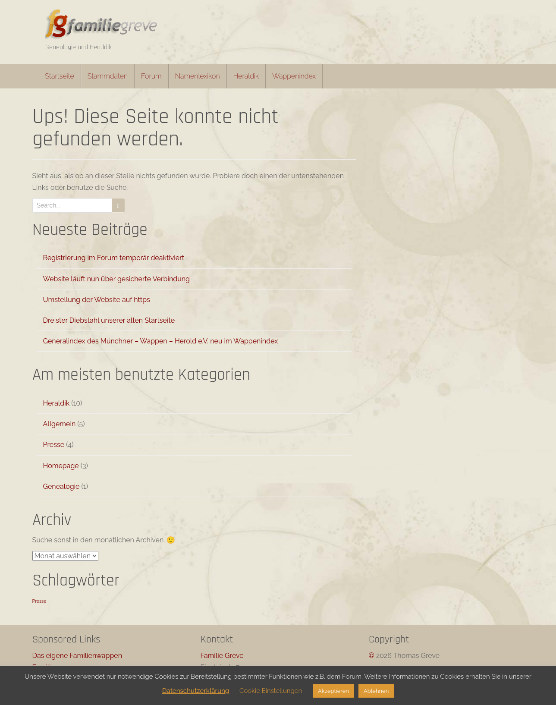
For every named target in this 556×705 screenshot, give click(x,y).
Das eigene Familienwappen (77, 655)
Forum (151, 76)
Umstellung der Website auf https (96, 300)
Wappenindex (294, 76)
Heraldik (246, 76)
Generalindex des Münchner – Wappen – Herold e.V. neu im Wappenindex (160, 341)
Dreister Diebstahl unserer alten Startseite (109, 320)
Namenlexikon (197, 76)
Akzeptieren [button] (333, 691)
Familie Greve (222, 655)
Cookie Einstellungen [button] (270, 691)
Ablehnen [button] (376, 691)
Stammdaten (108, 76)
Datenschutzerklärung (195, 691)
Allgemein (59, 424)
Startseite (59, 76)
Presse (54, 445)
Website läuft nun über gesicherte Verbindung (116, 279)
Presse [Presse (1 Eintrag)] (39, 601)
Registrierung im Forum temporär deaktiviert (114, 258)
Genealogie (61, 486)
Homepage (61, 466)
